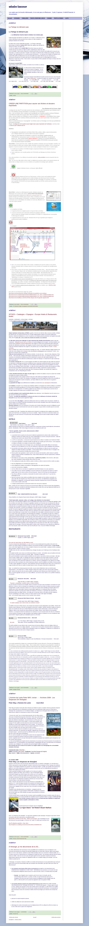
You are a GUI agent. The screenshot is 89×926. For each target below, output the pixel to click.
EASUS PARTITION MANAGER (35, 193)
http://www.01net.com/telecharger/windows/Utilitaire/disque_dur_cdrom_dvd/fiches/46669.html (31, 296)
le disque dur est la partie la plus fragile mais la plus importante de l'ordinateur (32, 124)
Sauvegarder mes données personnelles (30, 306)
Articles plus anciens (56, 917)
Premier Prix (15, 913)
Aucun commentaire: (25, 93)
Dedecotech (33, 78)
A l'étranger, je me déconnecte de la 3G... (24, 847)
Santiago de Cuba (34, 349)
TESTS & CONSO (58, 18)
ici (55, 124)
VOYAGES (17, 18)
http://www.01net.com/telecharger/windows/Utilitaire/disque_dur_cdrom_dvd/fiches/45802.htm (31, 294)
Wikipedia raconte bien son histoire (23, 342)
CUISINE (49, 18)
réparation (42, 116)
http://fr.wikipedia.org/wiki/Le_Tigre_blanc (18, 823)
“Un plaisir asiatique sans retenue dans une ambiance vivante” (25, 602)
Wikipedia (46, 393)
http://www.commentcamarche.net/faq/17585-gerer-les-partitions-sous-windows (28, 293)
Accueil (10, 18)
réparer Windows (33, 138)
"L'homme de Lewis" (14, 715)
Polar (25, 838)
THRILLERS (25, 18)
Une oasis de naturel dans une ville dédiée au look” (21, 542)
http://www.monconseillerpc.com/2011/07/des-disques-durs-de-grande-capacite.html (29, 297)
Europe (18, 689)
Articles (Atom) (18, 919)
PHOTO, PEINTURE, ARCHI (37, 18)
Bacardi (27, 349)
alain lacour (18, 6)
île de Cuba (41, 355)
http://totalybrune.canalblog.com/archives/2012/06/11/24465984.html (25, 824)
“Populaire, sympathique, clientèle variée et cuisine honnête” (24, 583)
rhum (24, 349)
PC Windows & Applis (17, 306)
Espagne (15, 689)
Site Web (12, 622)
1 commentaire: (24, 911)
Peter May (22, 750)
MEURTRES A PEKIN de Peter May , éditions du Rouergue (23, 818)
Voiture (14, 95)
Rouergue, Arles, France (18, 751)
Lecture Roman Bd (20, 838)
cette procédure (41, 157)
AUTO (67, 18)
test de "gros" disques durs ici (17, 125)
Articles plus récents (13, 917)
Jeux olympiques (46, 382)
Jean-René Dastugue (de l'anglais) (39, 751)
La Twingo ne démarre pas (19, 27)
